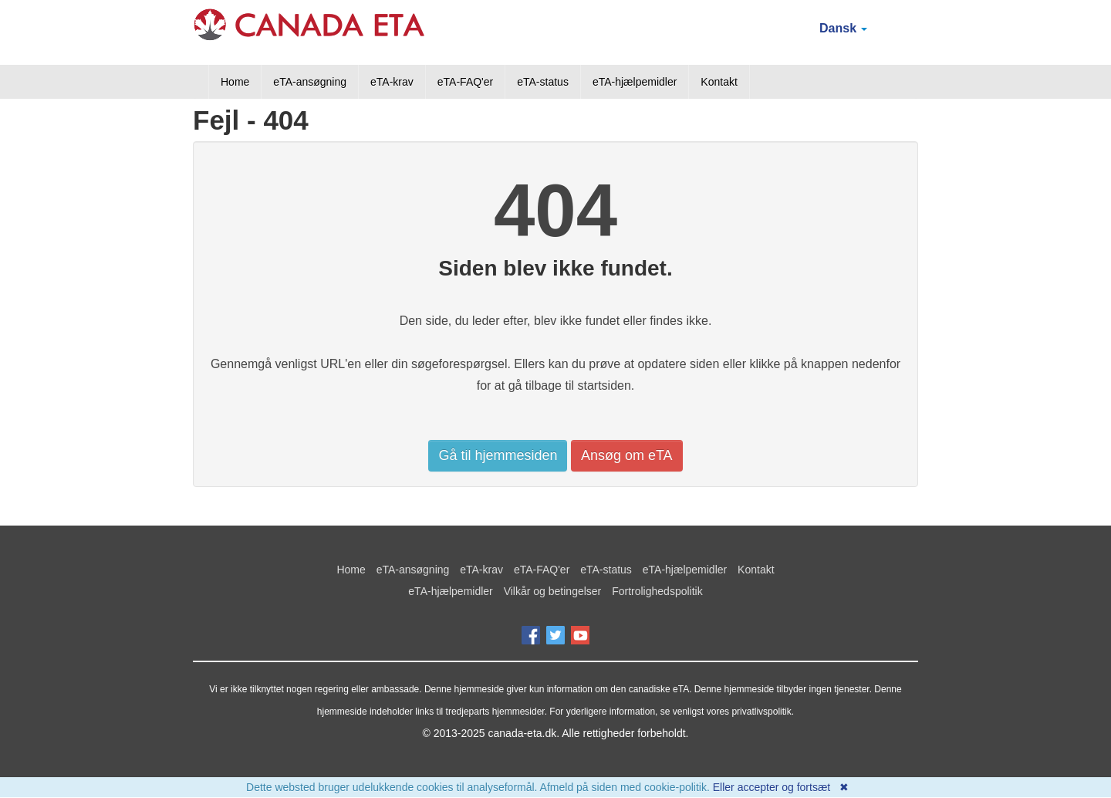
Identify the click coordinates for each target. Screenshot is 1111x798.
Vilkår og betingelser (553, 591)
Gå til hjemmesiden (497, 455)
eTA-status (543, 82)
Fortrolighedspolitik (657, 591)
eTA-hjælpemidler (635, 82)
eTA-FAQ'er (465, 82)
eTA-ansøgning (309, 82)
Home (235, 82)
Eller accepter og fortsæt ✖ (781, 787)
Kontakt (719, 82)
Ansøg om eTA (627, 455)
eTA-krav (392, 82)
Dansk (843, 28)
